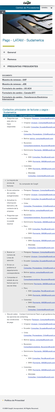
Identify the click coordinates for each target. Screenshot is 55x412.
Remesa (11, 59)
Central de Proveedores (27, 7)
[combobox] (47, 7)
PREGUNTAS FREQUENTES (22, 66)
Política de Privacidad (14, 400)
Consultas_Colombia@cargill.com (41, 176)
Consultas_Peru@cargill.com (43, 157)
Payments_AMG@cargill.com (44, 161)
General (11, 52)
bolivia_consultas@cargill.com (41, 138)
